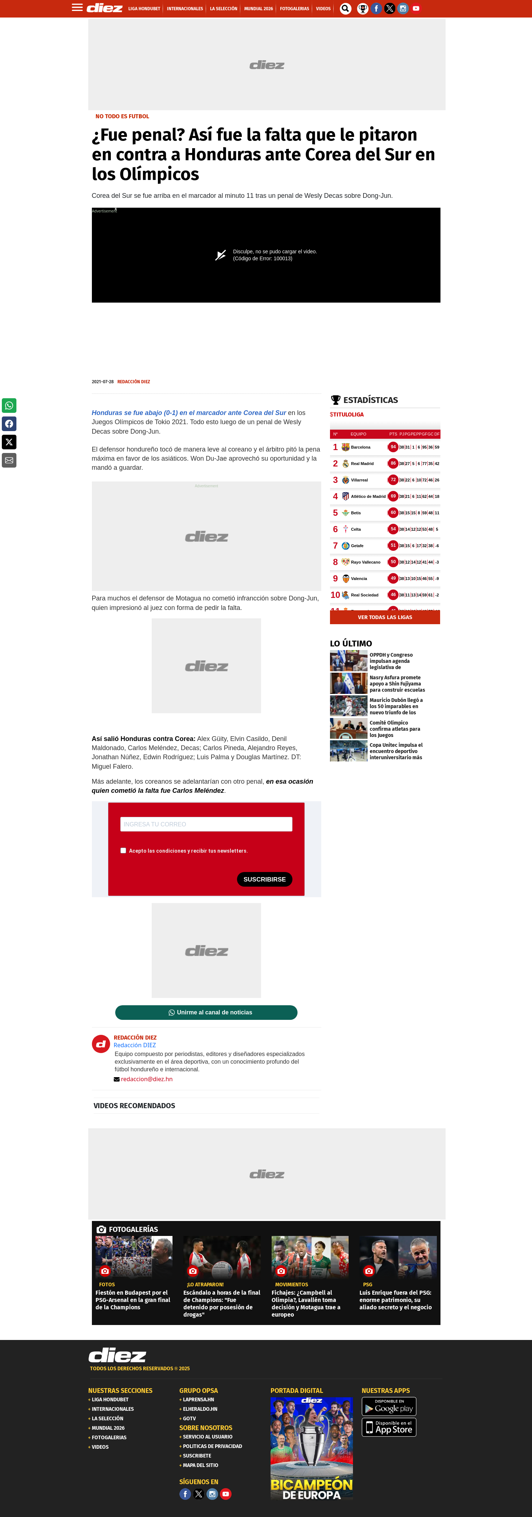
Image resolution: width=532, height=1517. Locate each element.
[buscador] (346, 9)
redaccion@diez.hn (143, 1079)
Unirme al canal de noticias (214, 1012)
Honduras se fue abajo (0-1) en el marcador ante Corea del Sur (189, 412)
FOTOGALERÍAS (133, 1229)
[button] (9, 405)
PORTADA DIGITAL (297, 1391)
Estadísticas (370, 400)
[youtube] (226, 1494)
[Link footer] (117, 1355)
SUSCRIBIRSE (265, 879)
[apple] (403, 1427)
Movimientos (291, 1284)
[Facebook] (185, 1494)
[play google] (403, 1406)
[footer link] (266, 1372)
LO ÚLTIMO (351, 643)
